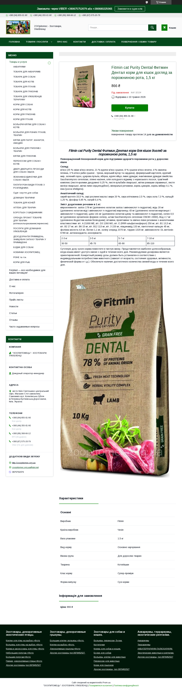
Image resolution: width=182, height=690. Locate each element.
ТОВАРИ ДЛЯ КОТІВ (23, 81)
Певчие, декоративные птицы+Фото (24, 661)
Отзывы (13, 320)
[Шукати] (152, 27)
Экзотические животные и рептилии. (156, 653)
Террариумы (144, 644)
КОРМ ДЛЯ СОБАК (23, 104)
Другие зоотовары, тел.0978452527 (155, 657)
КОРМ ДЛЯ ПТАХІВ (23, 119)
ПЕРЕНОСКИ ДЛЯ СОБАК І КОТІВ (27, 162)
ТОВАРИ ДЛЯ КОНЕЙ (24, 202)
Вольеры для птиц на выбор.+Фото (24, 644)
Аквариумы (143, 640)
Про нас (62, 42)
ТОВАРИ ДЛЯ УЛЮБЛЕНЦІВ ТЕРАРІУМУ (27, 98)
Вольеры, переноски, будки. (108, 640)
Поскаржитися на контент (100, 685)
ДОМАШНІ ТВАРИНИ (24, 197)
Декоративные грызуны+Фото (65, 648)
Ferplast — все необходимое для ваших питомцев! (27, 271)
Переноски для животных (107, 661)
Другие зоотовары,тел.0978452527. (67, 653)
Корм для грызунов (104, 665)
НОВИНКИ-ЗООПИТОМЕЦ (26, 252)
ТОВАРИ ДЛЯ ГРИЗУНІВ (25, 91)
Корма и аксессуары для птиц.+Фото (25, 648)
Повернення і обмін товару (138, 42)
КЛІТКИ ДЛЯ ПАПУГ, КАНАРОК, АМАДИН (28, 141)
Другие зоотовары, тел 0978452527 (111, 669)
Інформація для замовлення (27, 50)
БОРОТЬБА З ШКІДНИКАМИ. (28, 212)
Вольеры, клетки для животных (110, 657)
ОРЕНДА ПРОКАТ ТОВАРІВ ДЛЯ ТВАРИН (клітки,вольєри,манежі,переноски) (30, 220)
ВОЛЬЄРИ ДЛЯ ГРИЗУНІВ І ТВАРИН (27, 149)
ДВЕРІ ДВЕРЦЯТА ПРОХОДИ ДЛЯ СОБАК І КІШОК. (28, 170)
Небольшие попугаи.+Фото (20, 653)
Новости (13, 306)
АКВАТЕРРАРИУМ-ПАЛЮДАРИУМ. (155, 648)
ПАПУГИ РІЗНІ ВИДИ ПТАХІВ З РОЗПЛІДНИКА (29, 186)
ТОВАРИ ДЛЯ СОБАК (24, 76)
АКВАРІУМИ (19, 66)
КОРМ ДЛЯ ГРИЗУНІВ (24, 114)
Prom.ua (106, 682)
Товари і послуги (37, 42)
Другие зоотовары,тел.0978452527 (23, 665)
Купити (129, 107)
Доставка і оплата (103, 42)
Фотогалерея (16, 293)
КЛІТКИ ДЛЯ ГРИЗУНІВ (24, 156)
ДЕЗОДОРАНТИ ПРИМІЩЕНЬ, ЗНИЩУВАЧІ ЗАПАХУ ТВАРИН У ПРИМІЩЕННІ (29, 239)
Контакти (79, 42)
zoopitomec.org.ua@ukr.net (25, 467)
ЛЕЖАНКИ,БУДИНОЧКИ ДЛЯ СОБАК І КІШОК (27, 178)
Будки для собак (102, 653)
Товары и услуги (18, 62)
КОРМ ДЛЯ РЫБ (21, 262)
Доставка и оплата (19, 279)
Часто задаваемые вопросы (24, 326)
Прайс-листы (16, 299)
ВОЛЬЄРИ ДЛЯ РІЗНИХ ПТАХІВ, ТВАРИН (29, 133)
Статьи (13, 313)
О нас (12, 286)
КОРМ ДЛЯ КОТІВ (22, 109)
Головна (14, 42)
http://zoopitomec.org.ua (23, 462)
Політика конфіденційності (126, 685)
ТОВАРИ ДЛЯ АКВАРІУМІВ (27, 71)
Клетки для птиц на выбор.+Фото (23, 640)
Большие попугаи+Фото (18, 657)
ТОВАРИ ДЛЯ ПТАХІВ (24, 86)
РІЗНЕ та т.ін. (20, 257)
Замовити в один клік (129, 8)
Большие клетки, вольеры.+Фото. (67, 640)
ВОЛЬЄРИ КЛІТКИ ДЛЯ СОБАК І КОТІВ (29, 126)
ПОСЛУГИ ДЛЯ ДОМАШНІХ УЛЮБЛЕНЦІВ (27, 230)
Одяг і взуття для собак (25, 193)
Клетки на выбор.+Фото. (62, 644)
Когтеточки (99, 644)
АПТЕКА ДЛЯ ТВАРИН (24, 207)
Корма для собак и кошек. (107, 648)
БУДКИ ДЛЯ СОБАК (23, 247)
